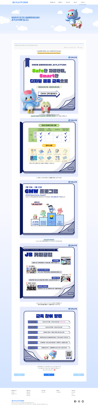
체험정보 (28, 392)
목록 (49, 374)
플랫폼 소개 (14, 393)
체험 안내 (28, 390)
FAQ (73, 393)
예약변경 (28, 395)
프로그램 (68, 2)
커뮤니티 (83, 2)
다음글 (79, 374)
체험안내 (60, 2)
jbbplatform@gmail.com (42, 404)
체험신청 (28, 393)
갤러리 (75, 2)
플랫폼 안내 (52, 2)
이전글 (19, 374)
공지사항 (73, 392)
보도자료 (73, 395)
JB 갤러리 (58, 392)
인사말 (13, 392)
